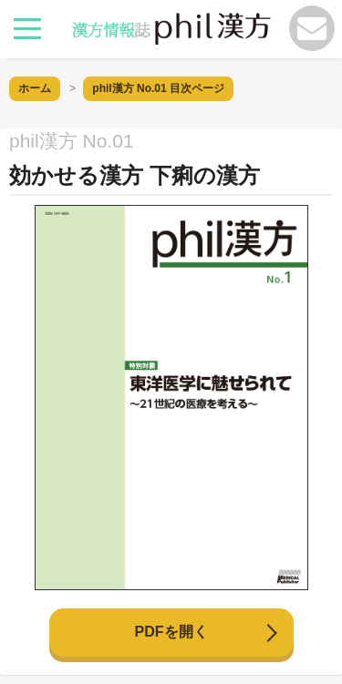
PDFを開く (171, 631)
